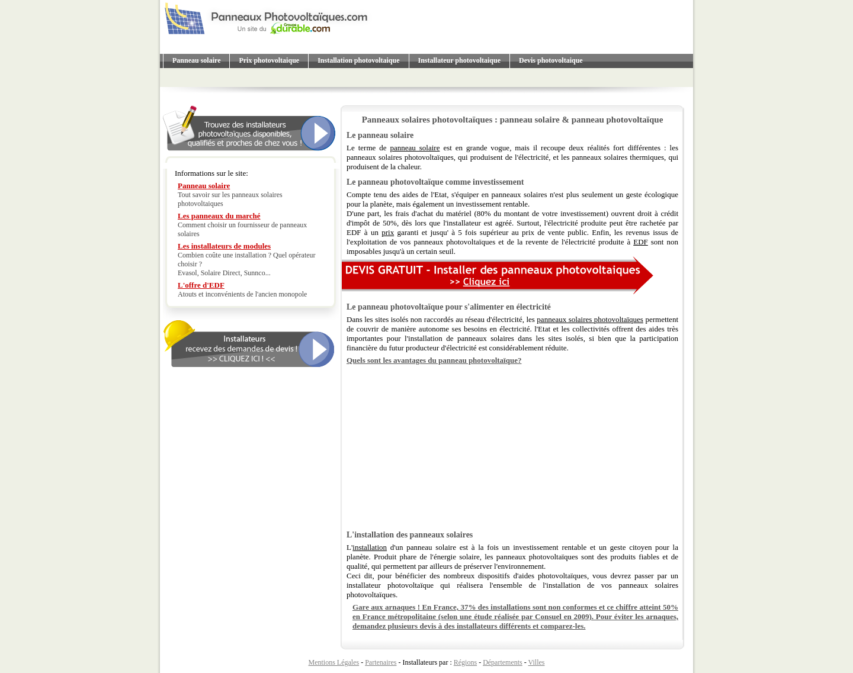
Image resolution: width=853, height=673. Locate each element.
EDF (640, 241)
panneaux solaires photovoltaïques (590, 319)
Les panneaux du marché (219, 215)
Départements (502, 662)
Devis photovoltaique (551, 60)
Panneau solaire (196, 60)
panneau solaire (415, 147)
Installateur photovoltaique (459, 60)
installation (369, 547)
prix (387, 232)
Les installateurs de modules (224, 245)
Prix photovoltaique (269, 60)
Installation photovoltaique (358, 60)
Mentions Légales (334, 662)
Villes (536, 662)
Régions (465, 662)
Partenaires (380, 662)
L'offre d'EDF (201, 285)
